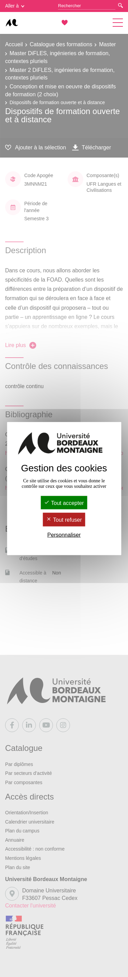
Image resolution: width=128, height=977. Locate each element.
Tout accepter (64, 503)
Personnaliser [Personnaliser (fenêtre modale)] (64, 534)
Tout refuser (64, 520)
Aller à (14, 6)
